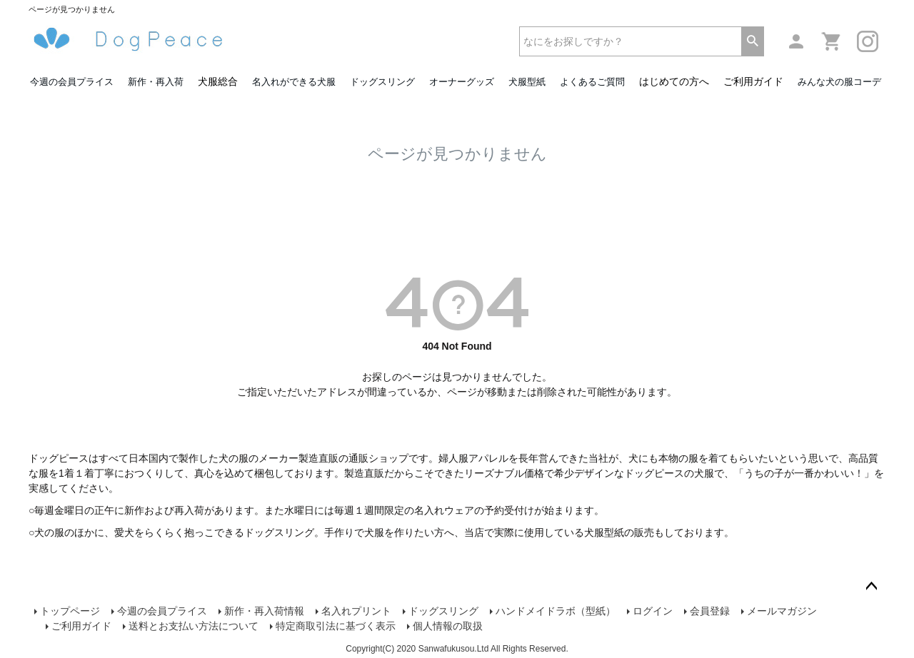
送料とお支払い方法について (193, 626)
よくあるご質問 (592, 81)
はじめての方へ (674, 81)
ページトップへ (871, 586)
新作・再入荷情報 (264, 611)
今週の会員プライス (72, 81)
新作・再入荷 (156, 81)
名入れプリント (356, 611)
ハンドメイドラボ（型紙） (556, 611)
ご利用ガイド (753, 81)
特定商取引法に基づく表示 (336, 626)
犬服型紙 (527, 81)
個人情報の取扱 (448, 626)
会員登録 (710, 611)
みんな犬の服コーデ (839, 81)
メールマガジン (782, 611)
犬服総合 (218, 81)
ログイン (653, 611)
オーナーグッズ (461, 81)
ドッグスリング (382, 81)
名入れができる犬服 (294, 81)
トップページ (70, 611)
